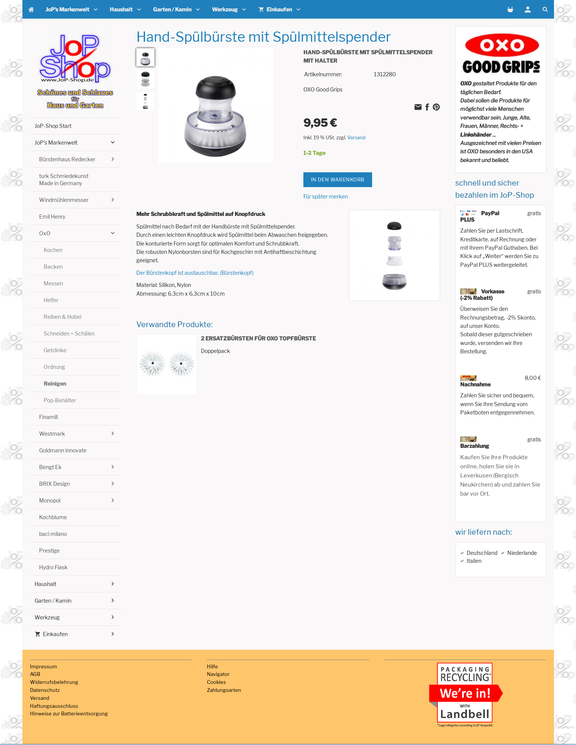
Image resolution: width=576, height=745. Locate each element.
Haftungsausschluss (54, 706)
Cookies (216, 682)
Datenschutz (45, 690)
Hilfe (212, 666)
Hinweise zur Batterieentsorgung (69, 713)
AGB (35, 674)
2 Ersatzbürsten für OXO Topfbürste (258, 338)
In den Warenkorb (338, 179)
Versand (356, 137)
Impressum (43, 666)
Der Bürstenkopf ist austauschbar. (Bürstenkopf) (195, 272)
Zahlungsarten (224, 690)
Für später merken (325, 196)
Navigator (218, 674)
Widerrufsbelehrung (54, 682)
